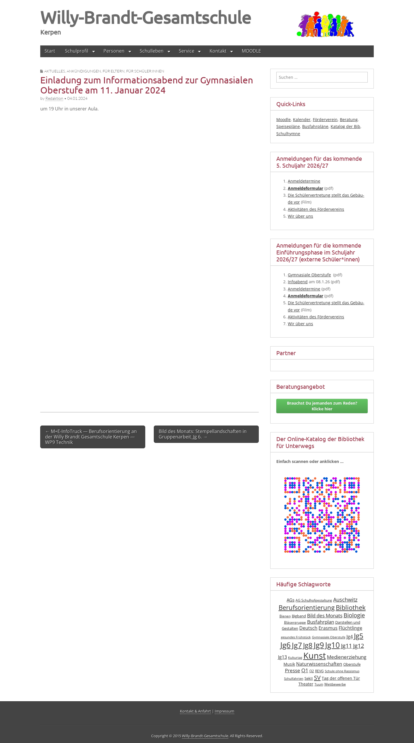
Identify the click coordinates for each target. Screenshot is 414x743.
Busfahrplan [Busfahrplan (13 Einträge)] (320, 621)
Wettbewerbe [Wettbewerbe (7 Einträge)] (335, 684)
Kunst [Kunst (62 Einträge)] (314, 655)
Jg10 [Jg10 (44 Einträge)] (332, 645)
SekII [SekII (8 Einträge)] (308, 678)
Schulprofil (76, 51)
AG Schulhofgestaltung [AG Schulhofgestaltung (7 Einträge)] (314, 600)
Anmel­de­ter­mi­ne (304, 181)
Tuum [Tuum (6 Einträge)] (319, 684)
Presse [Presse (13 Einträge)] (292, 670)
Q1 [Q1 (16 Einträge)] (304, 670)
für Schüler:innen (145, 71)
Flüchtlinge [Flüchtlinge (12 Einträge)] (350, 628)
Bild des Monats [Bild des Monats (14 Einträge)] (324, 615)
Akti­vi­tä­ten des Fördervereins (316, 209)
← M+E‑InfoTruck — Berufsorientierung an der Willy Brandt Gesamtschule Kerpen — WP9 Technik (91, 436)
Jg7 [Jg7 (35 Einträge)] (297, 645)
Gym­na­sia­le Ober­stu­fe (309, 274)
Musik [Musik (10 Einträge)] (289, 664)
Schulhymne (288, 133)
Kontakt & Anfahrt (195, 711)
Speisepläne (288, 126)
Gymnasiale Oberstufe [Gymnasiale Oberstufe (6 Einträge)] (328, 637)
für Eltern (113, 71)
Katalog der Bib (345, 126)
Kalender (301, 119)
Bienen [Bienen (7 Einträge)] (285, 616)
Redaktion (54, 98)
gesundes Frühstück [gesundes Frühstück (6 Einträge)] (296, 637)
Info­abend (298, 281)
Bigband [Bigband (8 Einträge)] (299, 616)
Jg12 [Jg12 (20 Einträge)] (358, 646)
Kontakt (218, 51)
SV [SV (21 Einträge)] (317, 677)
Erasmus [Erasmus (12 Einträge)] (328, 628)
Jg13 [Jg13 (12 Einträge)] (282, 657)
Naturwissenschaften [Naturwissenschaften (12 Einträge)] (319, 664)
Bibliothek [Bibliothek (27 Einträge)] (351, 607)
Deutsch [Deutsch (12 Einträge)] (308, 628)
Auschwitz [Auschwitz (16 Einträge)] (345, 599)
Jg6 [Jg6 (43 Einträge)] (285, 645)
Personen (113, 51)
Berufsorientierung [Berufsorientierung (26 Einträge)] (307, 607)
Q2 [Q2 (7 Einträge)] (311, 671)
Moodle (283, 119)
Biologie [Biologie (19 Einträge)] (354, 615)
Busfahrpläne (315, 126)
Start (50, 51)
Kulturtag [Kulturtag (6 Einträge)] (295, 658)
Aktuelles (54, 71)
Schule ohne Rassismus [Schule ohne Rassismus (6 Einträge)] (342, 671)
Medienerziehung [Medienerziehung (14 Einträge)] (346, 657)
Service (186, 51)
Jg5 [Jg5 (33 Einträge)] (358, 635)
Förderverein (325, 119)
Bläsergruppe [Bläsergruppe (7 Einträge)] (295, 622)
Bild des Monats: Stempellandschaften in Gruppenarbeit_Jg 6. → (203, 434)
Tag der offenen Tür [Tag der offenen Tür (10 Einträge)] (341, 678)
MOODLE (251, 51)
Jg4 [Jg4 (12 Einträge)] (349, 636)
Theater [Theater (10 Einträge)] (305, 684)
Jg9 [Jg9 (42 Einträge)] (319, 645)
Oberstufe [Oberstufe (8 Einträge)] (352, 664)
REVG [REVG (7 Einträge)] (319, 671)
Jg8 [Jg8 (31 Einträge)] (308, 645)
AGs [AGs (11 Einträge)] (290, 600)
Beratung (349, 119)
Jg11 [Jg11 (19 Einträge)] (346, 646)
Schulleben (152, 51)
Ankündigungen (84, 71)
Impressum (224, 711)
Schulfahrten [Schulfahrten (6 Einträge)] (293, 679)
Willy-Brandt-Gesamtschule (145, 17)
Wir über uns (300, 216)
